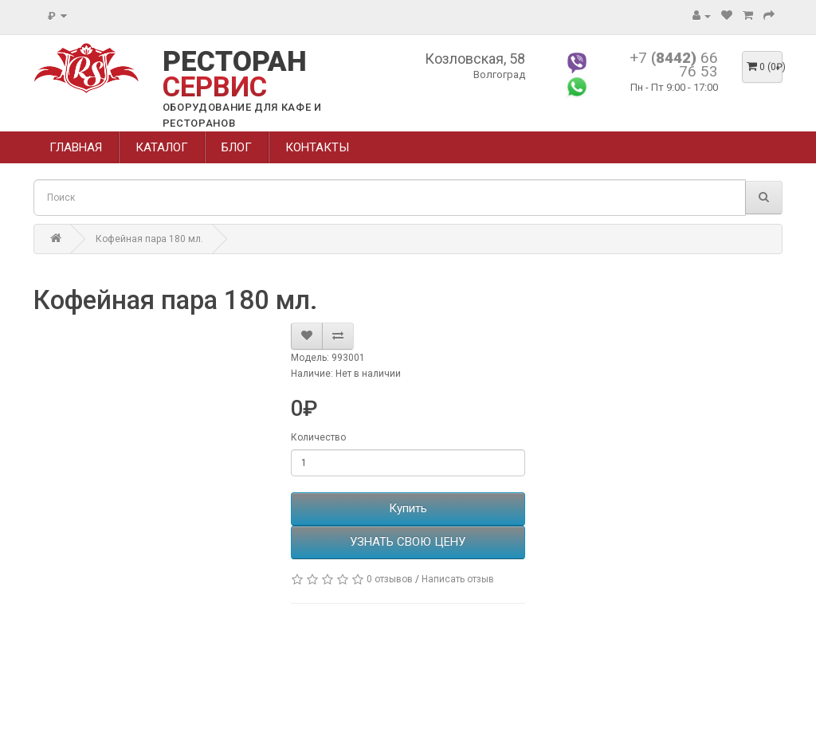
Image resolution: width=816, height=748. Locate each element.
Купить (408, 508)
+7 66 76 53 (674, 64)
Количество (318, 437)
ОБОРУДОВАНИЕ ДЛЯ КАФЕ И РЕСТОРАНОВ (242, 115)
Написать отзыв (458, 579)
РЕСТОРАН (235, 74)
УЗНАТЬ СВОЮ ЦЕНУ (407, 542)
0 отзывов (390, 579)
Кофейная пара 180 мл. (149, 239)
